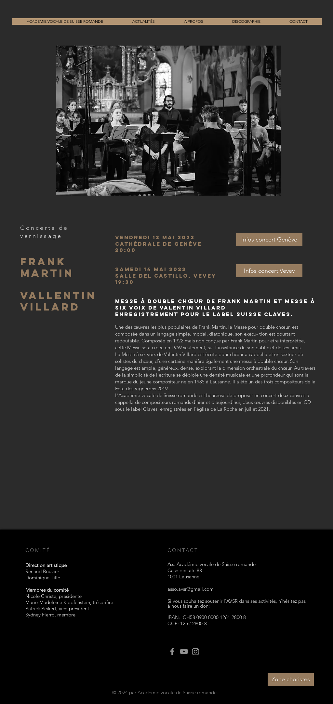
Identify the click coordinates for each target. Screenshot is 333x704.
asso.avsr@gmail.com (190, 589)
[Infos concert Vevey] (269, 270)
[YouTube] (184, 651)
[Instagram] (195, 651)
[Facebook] (172, 651)
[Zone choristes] (291, 679)
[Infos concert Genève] (269, 239)
